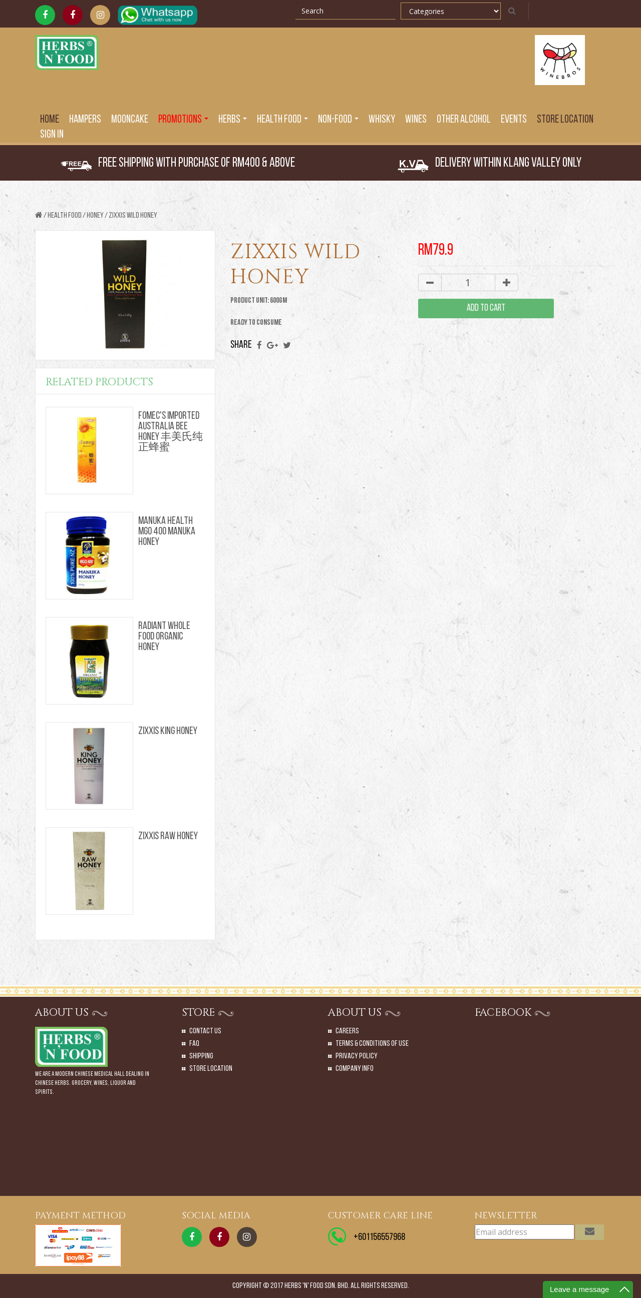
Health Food (65, 216)
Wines (416, 120)
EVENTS (514, 120)
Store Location (565, 120)
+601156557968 (379, 1237)
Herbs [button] (232, 120)
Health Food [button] (282, 120)
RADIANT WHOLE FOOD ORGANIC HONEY (164, 637)
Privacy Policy (357, 1056)
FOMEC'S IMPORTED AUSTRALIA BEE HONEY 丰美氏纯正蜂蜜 (170, 432)
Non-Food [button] (338, 120)
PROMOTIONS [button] (183, 120)
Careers (347, 1031)
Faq (194, 1044)
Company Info (355, 1069)
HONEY (95, 216)
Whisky (382, 120)
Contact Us (205, 1031)
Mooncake (129, 120)
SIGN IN (52, 135)
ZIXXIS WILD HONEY (133, 216)
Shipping (201, 1056)
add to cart (486, 308)
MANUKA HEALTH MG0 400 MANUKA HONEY (166, 531)
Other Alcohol (464, 120)
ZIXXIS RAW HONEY (168, 836)
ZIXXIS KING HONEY (167, 731)
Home (49, 120)
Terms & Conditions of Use (372, 1044)
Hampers (85, 120)
